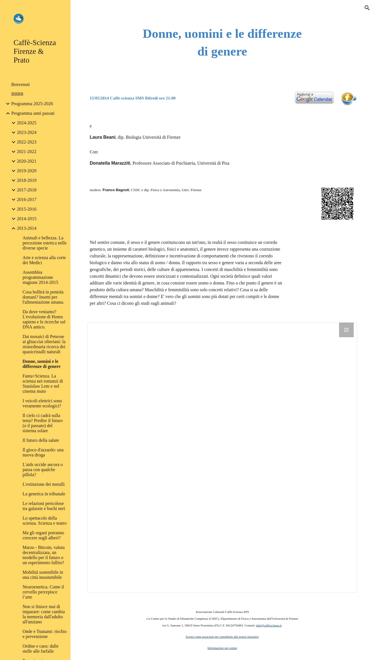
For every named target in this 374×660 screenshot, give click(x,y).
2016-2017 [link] (26, 199)
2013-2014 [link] (26, 228)
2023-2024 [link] (26, 132)
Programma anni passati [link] (33, 113)
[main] (222, 42)
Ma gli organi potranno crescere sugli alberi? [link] (43, 535)
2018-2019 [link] (26, 180)
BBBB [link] (17, 94)
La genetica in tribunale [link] (44, 493)
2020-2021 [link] (26, 161)
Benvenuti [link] (20, 84)
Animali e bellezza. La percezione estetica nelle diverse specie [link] (45, 242)
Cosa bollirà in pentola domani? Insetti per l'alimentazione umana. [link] (43, 297)
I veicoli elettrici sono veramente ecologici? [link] (42, 403)
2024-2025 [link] (26, 122)
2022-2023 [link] (26, 142)
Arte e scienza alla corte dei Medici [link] (44, 260)
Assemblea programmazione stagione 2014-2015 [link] (40, 277)
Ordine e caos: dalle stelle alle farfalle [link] (41, 649)
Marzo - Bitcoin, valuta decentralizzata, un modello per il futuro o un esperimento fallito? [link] (44, 555)
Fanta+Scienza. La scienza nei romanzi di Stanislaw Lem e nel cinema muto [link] (43, 384)
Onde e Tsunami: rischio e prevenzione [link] (45, 634)
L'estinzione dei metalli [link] (44, 484)
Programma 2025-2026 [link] (32, 103)
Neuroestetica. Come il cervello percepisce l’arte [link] (43, 591)
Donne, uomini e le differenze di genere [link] (41, 364)
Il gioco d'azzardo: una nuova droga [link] (43, 452)
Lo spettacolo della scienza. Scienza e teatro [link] (45, 521)
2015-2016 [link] (26, 209)
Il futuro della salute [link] (41, 440)
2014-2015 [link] (26, 218)
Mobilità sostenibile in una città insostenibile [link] (43, 575)
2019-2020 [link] (26, 170)
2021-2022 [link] (26, 151)
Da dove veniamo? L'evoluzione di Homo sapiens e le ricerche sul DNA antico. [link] (44, 319)
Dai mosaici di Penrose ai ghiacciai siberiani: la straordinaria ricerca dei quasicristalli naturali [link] (44, 344)
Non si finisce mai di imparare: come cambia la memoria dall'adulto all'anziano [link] (44, 614)
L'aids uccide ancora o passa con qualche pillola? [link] (43, 469)
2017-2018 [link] (26, 189)
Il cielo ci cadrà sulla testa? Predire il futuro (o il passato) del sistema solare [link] (43, 423)
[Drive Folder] (222, 457)
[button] (367, 8)
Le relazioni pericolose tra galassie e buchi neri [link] (44, 506)
